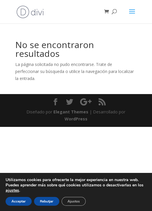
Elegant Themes (70, 112)
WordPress (76, 119)
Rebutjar (46, 201)
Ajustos (73, 201)
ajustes (12, 190)
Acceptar (18, 201)
